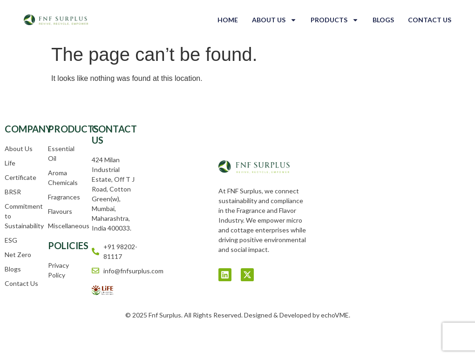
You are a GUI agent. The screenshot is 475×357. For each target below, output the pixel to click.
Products (335, 20)
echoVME (335, 315)
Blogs (383, 20)
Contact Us (429, 20)
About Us (274, 20)
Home (227, 20)
